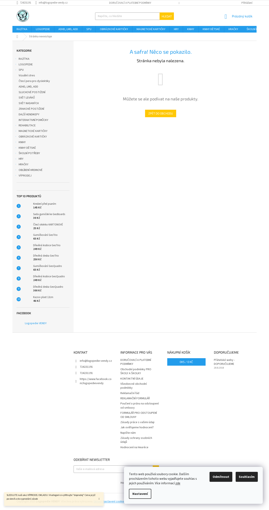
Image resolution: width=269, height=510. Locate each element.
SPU (19, 70)
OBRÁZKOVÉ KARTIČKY (31, 137)
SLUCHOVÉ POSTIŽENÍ (32, 92)
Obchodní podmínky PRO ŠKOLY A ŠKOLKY (135, 371)
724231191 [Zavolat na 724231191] (86, 367)
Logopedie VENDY (36, 323)
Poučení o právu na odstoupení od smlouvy (139, 406)
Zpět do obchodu (160, 113)
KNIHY (20, 142)
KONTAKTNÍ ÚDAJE (131, 379)
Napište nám (128, 433)
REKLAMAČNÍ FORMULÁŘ (135, 398)
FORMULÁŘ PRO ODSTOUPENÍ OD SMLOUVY (138, 415)
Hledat (167, 16)
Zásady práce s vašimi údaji (137, 422)
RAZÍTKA (22, 59)
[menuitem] (22, 29)
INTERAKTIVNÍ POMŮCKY (34, 120)
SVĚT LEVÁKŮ (27, 98)
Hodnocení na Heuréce (134, 447)
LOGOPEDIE (24, 64)
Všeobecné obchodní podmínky (133, 386)
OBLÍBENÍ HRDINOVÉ (28, 170)
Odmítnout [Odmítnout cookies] (221, 477)
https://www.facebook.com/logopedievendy (95, 381)
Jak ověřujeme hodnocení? (137, 427)
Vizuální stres (27, 75)
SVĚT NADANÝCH (29, 103)
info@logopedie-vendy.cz (96, 361)
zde (177, 483)
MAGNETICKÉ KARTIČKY (31, 131)
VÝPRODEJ (23, 176)
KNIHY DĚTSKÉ (25, 148)
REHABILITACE (25, 125)
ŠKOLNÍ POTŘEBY (27, 153)
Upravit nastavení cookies (110, 501)
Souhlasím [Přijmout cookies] (247, 477)
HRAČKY (21, 164)
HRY (19, 159)
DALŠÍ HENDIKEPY (29, 114)
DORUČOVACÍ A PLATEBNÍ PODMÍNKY (130, 3)
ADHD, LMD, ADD (29, 87)
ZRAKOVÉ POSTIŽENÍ (32, 109)
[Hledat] (134, 16)
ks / (186, 362)
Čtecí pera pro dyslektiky (35, 81)
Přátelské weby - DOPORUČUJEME (224, 362)
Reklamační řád (129, 393)
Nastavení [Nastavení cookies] (140, 494)
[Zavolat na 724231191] (26, 3)
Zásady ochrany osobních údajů (136, 440)
